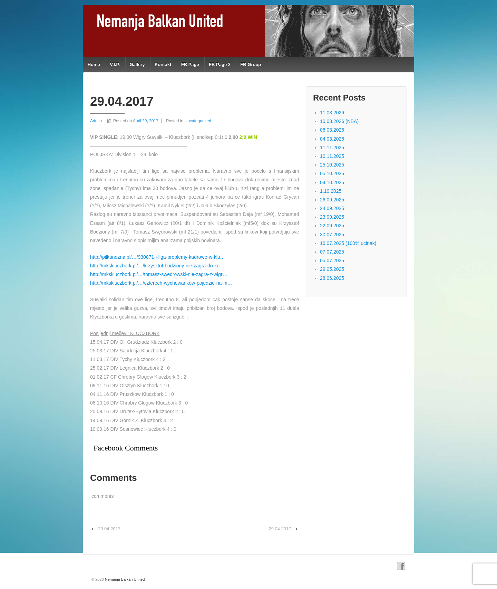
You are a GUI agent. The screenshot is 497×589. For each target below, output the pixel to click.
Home (94, 64)
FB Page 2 (220, 64)
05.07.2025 (332, 260)
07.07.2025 (332, 252)
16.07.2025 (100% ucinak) (348, 243)
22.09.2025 (332, 225)
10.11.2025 (332, 156)
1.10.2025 (330, 191)
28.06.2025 (332, 278)
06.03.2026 (332, 130)
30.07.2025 (332, 234)
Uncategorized (198, 120)
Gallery (137, 64)
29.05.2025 (332, 269)
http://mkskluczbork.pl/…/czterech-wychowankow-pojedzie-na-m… (161, 283)
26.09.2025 (332, 199)
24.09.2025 (332, 208)
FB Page (190, 64)
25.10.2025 (332, 165)
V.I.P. (115, 64)
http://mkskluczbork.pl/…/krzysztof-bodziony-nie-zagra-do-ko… (157, 265)
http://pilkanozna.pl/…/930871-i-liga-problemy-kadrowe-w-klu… (157, 257)
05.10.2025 (332, 173)
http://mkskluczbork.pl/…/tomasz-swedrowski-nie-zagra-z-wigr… (158, 274)
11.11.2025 (332, 147)
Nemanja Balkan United (124, 579)
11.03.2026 (332, 112)
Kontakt (163, 64)
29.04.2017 (109, 528)
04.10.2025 (332, 182)
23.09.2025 (332, 217)
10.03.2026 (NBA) (339, 121)
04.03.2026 (332, 139)
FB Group (250, 64)
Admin (96, 120)
